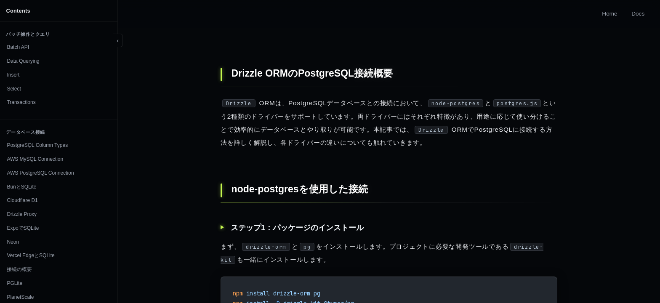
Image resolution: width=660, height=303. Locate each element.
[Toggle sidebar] (118, 40)
